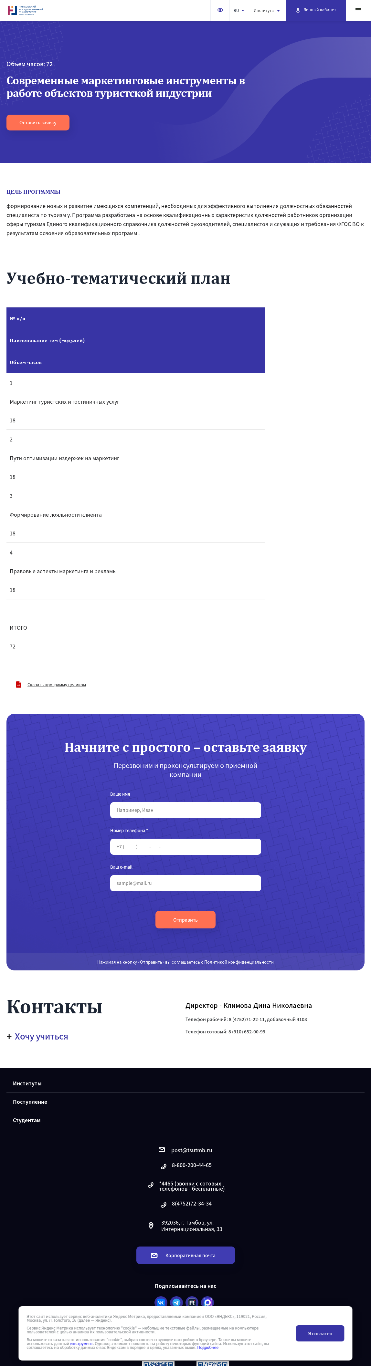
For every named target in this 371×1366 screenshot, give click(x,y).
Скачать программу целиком (56, 684)
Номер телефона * (129, 830)
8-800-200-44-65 (185, 1166)
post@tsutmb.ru (185, 1150)
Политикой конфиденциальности (239, 962)
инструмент (81, 1343)
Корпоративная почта (183, 1255)
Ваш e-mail (121, 867)
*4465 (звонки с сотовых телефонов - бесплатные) (185, 1186)
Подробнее (207, 1347)
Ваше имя (120, 794)
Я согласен (320, 1333)
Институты (267, 10)
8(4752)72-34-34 (185, 1205)
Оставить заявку (38, 122)
